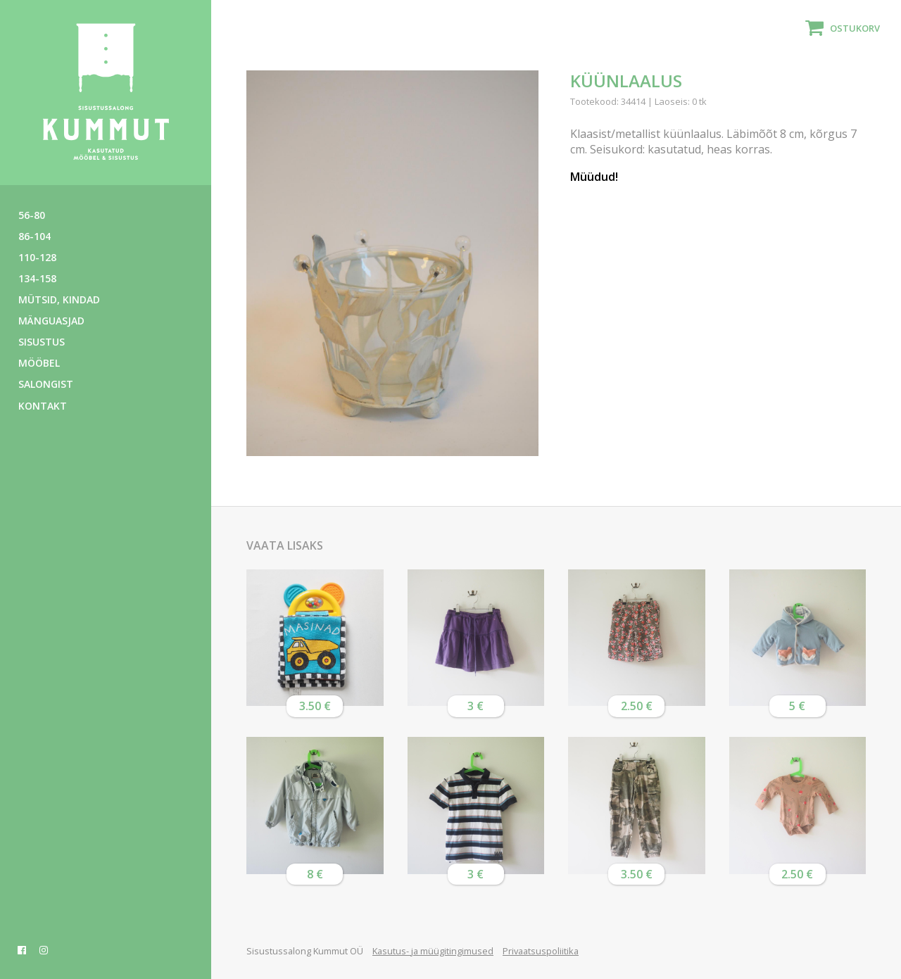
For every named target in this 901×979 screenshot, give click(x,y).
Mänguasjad (51, 320)
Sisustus (41, 341)
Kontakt (42, 405)
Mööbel (39, 363)
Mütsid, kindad (59, 299)
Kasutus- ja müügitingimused (432, 951)
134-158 (37, 278)
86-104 (34, 236)
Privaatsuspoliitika (541, 951)
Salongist (45, 384)
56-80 (31, 215)
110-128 (37, 257)
